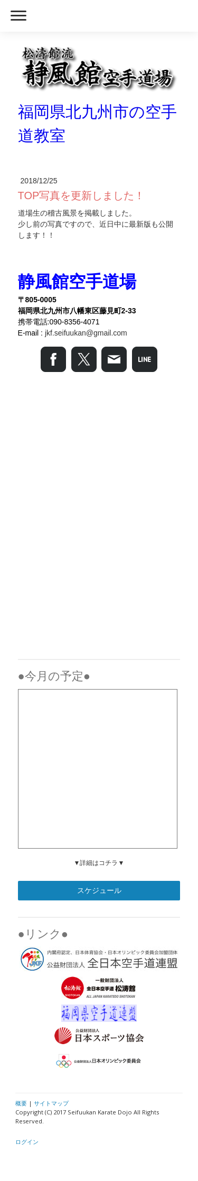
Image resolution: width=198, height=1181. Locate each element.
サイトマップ (51, 1103)
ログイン (27, 1142)
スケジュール (99, 890)
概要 (21, 1103)
